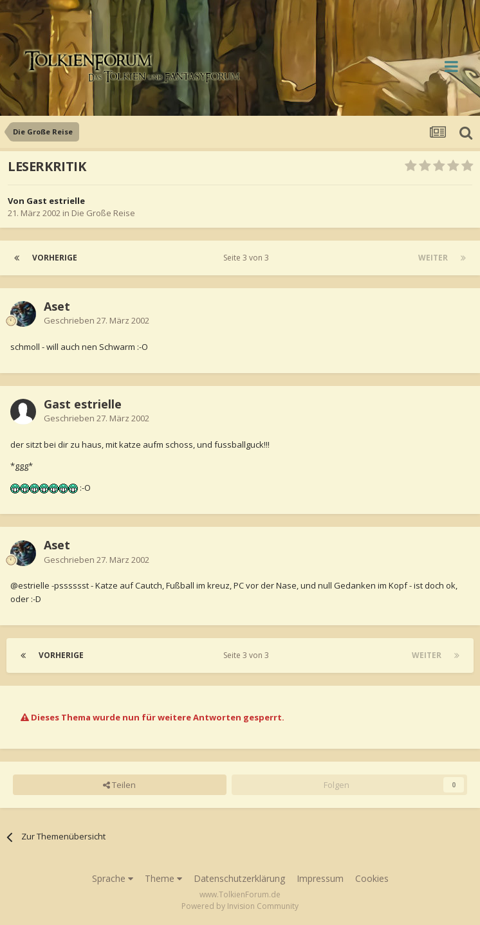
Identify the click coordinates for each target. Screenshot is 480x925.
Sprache (112, 878)
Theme (163, 878)
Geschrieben (96, 320)
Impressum (320, 878)
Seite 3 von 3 (248, 257)
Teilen (119, 784)
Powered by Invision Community (240, 906)
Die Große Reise (103, 213)
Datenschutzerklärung (239, 878)
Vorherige (54, 257)
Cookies (372, 878)
